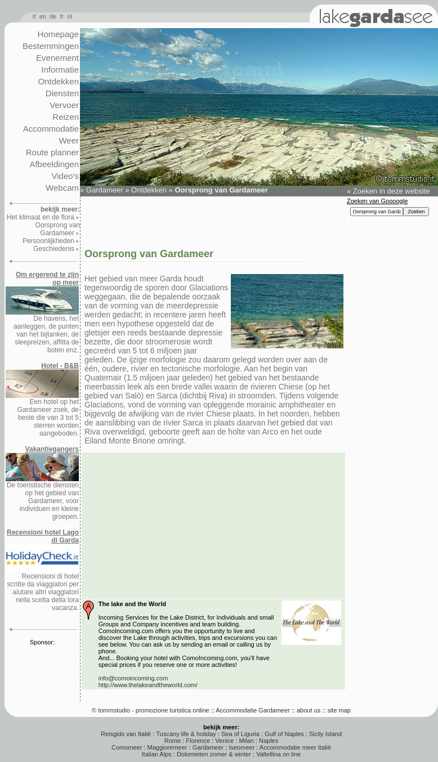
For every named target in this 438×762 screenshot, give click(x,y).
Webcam (62, 187)
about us (308, 710)
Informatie (60, 69)
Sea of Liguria (240, 733)
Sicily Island (325, 733)
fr (62, 16)
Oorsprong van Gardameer (57, 229)
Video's (65, 176)
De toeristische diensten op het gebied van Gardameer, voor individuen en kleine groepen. (42, 483)
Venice (224, 740)
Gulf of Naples (284, 733)
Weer (69, 140)
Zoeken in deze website (391, 191)
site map (339, 710)
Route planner (52, 152)
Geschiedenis (53, 249)
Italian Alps (157, 754)
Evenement (57, 57)
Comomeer (126, 747)
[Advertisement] (213, 221)
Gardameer (104, 190)
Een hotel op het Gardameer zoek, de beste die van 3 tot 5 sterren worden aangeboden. (42, 399)
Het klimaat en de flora (40, 217)
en (42, 16)
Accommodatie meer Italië (295, 747)
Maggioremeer (167, 747)
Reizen (65, 117)
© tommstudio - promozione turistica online (150, 710)
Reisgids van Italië (126, 733)
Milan (246, 740)
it (34, 16)
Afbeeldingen (54, 164)
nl (69, 16)
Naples (268, 740)
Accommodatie (51, 128)
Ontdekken (58, 81)
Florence (198, 740)
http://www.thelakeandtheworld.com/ (148, 685)
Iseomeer (241, 747)
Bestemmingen (51, 46)
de (53, 16)
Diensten (62, 93)
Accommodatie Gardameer (252, 710)
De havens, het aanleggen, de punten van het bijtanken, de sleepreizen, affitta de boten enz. (42, 312)
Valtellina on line (278, 754)
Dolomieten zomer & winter (214, 754)
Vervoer (64, 105)
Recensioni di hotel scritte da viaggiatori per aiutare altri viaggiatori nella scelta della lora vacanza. (42, 570)
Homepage (58, 34)
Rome (172, 740)
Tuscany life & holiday (186, 733)
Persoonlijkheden (48, 241)
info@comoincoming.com (133, 678)
